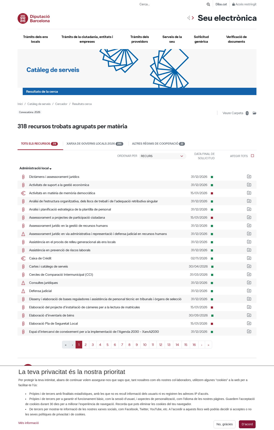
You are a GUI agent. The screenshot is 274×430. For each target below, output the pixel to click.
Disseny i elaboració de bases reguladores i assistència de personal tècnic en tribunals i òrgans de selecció (105, 299)
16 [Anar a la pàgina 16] (194, 344)
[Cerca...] (173, 4)
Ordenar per (127, 156)
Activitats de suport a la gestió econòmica (59, 185)
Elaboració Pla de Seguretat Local (53, 323)
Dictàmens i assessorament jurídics (54, 176)
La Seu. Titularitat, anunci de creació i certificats (136, 368)
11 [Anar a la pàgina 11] (153, 344)
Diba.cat (221, 4)
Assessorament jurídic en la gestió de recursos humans (68, 225)
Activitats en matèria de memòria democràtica (62, 193)
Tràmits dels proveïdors (139, 39)
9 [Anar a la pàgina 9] (137, 344)
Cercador (61, 104)
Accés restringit (244, 4)
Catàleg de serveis (39, 104)
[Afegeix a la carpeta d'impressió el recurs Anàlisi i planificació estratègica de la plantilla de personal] (249, 209)
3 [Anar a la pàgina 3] (93, 344)
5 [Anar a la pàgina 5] (108, 344)
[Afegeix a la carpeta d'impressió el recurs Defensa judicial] (249, 290)
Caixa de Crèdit (40, 258)
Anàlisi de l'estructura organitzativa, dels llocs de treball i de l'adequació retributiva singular (93, 201)
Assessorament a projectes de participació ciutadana (67, 217)
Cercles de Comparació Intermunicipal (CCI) (61, 274)
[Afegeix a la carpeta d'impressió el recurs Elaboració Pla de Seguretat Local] (249, 323)
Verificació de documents (236, 39)
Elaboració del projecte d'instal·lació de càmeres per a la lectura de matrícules (84, 307)
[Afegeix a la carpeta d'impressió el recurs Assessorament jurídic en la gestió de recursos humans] (249, 225)
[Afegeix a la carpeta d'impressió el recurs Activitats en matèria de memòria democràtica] (249, 192)
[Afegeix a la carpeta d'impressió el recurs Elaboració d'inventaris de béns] (249, 315)
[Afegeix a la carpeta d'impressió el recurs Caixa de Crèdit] (249, 258)
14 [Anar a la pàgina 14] (177, 344)
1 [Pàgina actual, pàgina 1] (78, 344)
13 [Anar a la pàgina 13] (168, 344)
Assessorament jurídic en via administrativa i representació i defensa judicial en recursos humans (98, 234)
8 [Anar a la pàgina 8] (129, 344)
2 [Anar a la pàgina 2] (85, 344)
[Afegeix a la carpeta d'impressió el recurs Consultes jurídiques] (249, 282)
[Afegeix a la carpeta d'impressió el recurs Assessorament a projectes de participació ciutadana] (249, 217)
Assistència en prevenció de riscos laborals (59, 250)
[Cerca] (208, 4)
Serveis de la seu (172, 39)
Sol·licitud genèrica (201, 39)
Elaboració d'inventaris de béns (51, 315)
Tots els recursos (42, 144)
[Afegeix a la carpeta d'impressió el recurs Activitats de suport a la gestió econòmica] (249, 184)
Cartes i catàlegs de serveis (48, 266)
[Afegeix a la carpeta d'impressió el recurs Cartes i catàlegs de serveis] (249, 266)
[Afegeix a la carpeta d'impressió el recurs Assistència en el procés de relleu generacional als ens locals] (249, 241)
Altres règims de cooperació (158, 144)
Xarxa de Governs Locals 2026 (98, 144)
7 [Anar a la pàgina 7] (122, 344)
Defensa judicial (40, 291)
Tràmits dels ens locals (35, 39)
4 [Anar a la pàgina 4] (100, 344)
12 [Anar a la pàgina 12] (160, 344)
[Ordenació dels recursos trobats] (162, 156)
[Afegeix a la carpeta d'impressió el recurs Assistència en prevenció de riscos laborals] (249, 249)
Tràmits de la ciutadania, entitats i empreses (87, 39)
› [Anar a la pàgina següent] (201, 344)
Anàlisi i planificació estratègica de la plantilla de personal (70, 209)
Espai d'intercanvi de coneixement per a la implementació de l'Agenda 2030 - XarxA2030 (94, 331)
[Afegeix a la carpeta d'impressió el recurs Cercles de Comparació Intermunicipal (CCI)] (249, 274)
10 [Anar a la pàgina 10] (144, 344)
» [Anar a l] (208, 344)
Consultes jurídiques (43, 282)
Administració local (35, 168)
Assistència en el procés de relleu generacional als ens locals (72, 242)
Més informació (28, 426)
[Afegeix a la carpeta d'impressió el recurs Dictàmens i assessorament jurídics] (249, 176)
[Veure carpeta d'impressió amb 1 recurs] (239, 113)
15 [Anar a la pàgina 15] (185, 344)
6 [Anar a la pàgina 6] (115, 344)
